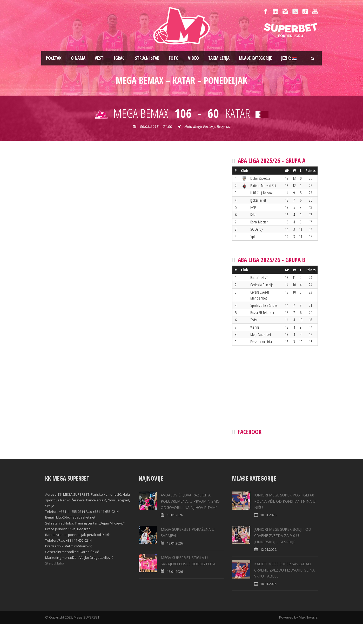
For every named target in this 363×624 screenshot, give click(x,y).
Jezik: (289, 58)
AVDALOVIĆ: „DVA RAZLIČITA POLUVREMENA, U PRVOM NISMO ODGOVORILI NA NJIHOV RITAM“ (190, 501)
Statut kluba (54, 563)
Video (193, 58)
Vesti (100, 58)
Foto (174, 58)
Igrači (120, 58)
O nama (78, 58)
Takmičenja (219, 58)
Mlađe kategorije (255, 58)
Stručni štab (147, 58)
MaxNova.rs (308, 617)
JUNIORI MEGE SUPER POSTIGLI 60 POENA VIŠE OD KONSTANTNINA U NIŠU (284, 501)
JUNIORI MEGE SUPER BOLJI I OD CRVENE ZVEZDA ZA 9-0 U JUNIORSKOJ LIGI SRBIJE (282, 535)
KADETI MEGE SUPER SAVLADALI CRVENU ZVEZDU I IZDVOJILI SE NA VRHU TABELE (284, 570)
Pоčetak (54, 58)
